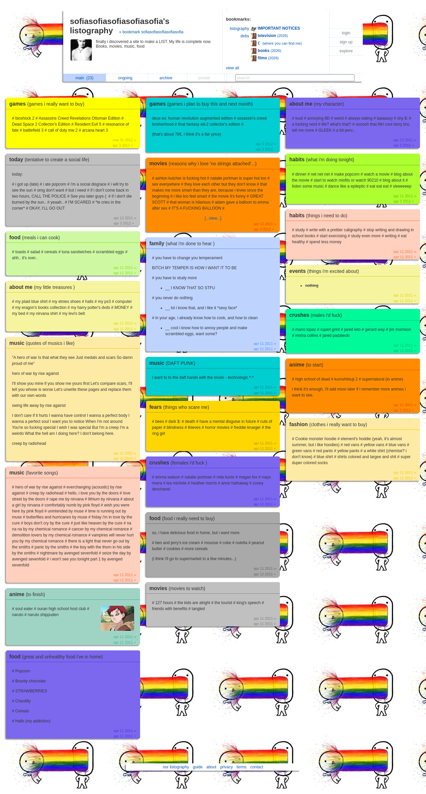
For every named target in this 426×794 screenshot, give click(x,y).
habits (323, 159)
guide (197, 767)
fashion (329, 424)
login (346, 33)
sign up (346, 42)
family (183, 243)
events (325, 271)
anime (28, 594)
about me (43, 287)
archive (167, 78)
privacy (226, 767)
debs (245, 36)
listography (239, 28)
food (36, 237)
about (211, 767)
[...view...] (213, 218)
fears (181, 407)
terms (242, 767)
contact (256, 767)
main (85, 78)
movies (204, 163)
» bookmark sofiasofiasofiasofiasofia (151, 32)
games (48, 104)
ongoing (127, 78)
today (51, 159)
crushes (180, 462)
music (43, 343)
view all (232, 68)
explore (345, 51)
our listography (176, 767)
